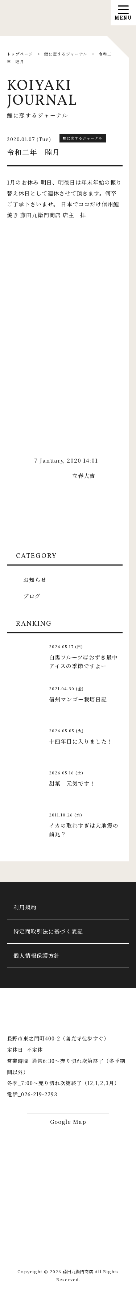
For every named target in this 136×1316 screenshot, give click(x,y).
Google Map (68, 1125)
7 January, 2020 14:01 (66, 460)
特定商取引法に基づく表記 (48, 932)
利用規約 (25, 907)
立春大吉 (83, 475)
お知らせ (34, 579)
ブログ (32, 596)
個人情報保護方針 (37, 957)
